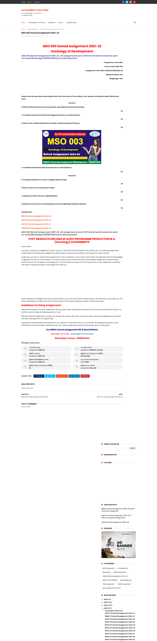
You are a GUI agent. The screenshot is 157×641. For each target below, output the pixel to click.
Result (61, 23)
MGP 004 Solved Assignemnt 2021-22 (120, 446)
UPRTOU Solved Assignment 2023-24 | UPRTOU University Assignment (116, 103)
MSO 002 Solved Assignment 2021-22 (36, 219)
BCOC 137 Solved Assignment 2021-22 (120, 293)
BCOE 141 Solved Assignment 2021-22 (120, 284)
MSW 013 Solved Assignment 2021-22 (120, 554)
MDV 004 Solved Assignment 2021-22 (120, 347)
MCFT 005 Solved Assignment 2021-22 (120, 458)
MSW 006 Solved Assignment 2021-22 (120, 537)
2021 (106, 194)
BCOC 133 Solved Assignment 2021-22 (120, 312)
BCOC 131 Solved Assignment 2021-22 (120, 318)
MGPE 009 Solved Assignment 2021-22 (120, 432)
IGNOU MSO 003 (33, 29)
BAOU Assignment (109, 154)
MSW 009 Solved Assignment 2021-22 (120, 560)
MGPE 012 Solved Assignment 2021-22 (120, 423)
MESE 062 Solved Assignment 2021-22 (120, 364)
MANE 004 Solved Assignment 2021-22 (119, 478)
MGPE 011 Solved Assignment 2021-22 (120, 426)
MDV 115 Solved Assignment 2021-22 (119, 326)
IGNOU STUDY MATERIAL (110, 166)
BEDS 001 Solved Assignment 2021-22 (36, 223)
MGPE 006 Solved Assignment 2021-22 (120, 440)
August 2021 (110, 593)
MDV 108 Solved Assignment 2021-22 (119, 341)
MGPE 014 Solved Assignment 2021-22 (120, 417)
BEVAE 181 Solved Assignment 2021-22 (120, 321)
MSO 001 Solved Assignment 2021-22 (36, 227)
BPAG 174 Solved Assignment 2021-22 (120, 223)
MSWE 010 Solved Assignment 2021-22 (120, 534)
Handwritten (71, 23)
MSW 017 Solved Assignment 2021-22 (120, 525)
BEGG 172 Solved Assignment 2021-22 (120, 234)
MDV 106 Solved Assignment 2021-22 (119, 353)
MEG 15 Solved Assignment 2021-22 (119, 578)
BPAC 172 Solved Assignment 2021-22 (120, 226)
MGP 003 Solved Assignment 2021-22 (120, 449)
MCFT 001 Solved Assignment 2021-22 (120, 471)
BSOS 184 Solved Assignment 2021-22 (120, 246)
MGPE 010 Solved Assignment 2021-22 (120, 429)
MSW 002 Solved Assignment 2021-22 (120, 569)
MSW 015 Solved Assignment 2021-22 (120, 549)
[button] (42, 359)
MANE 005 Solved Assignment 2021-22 (120, 474)
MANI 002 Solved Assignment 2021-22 (120, 499)
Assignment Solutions (36, 23)
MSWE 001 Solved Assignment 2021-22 (120, 522)
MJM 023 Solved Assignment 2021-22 (120, 402)
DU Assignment (123, 154)
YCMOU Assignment (124, 170)
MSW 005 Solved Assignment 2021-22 (120, 566)
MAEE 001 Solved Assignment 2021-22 (120, 373)
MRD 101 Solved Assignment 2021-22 (119, 324)
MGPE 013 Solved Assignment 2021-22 (120, 420)
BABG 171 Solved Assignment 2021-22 (120, 202)
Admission (52, 23)
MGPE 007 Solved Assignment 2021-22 (120, 437)
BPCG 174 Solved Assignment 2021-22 (120, 211)
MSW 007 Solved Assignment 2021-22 (120, 528)
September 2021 (112, 590)
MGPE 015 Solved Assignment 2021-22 (120, 414)
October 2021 (111, 587)
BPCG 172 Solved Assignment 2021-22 (120, 217)
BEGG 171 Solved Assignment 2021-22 (120, 240)
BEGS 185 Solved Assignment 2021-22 (120, 266)
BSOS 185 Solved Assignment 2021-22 (120, 243)
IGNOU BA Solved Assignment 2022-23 (115, 162)
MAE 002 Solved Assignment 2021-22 (119, 388)
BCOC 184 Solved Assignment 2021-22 (120, 287)
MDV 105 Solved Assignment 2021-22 (119, 344)
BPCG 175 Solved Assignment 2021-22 (120, 208)
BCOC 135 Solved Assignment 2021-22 (120, 303)
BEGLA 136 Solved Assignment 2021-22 (120, 309)
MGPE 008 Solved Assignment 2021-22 (120, 434)
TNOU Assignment (109, 170)
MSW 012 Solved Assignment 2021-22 (120, 557)
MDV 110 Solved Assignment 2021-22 (119, 338)
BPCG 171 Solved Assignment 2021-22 (120, 220)
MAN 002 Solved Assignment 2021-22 (120, 494)
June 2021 (109, 596)
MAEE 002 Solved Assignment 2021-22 (120, 367)
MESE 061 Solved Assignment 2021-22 (120, 370)
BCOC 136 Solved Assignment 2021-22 (120, 300)
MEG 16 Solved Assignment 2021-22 (119, 575)
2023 (106, 188)
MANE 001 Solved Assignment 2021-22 (120, 488)
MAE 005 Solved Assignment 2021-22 (119, 376)
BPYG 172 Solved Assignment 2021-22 (120, 199)
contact (37, 2)
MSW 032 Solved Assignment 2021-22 (120, 531)
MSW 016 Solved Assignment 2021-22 (120, 546)
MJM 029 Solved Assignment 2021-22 (120, 394)
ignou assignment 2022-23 (111, 174)
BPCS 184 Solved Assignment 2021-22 (120, 258)
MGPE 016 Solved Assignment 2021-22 (120, 411)
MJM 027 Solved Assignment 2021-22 (120, 397)
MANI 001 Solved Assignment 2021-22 (120, 502)
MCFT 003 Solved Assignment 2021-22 (120, 465)
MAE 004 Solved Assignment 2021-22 (120, 379)
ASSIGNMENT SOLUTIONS (35, 10)
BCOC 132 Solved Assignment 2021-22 (120, 315)
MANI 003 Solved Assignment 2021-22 (120, 491)
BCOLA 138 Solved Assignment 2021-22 (119, 297)
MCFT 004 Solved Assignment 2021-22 (119, 462)
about (29, 2)
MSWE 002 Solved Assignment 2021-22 (119, 518)
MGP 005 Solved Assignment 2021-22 (120, 443)
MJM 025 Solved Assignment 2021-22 (120, 399)
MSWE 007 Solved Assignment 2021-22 (119, 509)
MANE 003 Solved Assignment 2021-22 (120, 482)
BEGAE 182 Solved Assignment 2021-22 (120, 269)
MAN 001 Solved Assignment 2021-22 (119, 496)
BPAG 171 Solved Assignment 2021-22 (119, 228)
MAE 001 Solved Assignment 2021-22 (119, 391)
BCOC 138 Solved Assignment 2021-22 (120, 290)
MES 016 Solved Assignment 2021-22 (119, 382)
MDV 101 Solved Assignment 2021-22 (119, 362)
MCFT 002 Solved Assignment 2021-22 (120, 468)
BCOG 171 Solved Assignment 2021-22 (120, 278)
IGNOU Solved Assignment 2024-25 (115, 108)
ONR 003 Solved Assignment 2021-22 (36, 232)
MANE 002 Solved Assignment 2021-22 (120, 485)
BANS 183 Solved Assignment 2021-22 (120, 275)
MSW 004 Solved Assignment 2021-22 (120, 540)
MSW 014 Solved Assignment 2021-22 (120, 551)
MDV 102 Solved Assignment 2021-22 (119, 359)
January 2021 (111, 599)
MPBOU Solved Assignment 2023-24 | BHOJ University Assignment (118, 96)
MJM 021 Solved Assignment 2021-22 (119, 405)
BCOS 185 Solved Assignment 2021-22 (120, 281)
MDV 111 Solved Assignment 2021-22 (119, 335)
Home (23, 23)
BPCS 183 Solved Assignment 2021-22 (120, 261)
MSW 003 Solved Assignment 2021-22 (120, 543)
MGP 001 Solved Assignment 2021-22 (119, 455)
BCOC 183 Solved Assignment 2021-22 (120, 306)
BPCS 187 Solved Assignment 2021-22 (120, 249)
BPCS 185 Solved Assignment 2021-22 (120, 255)
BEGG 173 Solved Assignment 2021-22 (120, 237)
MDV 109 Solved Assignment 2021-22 (119, 350)
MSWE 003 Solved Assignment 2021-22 (119, 514)
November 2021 (111, 584)
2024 (106, 185)
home (23, 2)
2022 (106, 191)
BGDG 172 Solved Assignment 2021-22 (120, 231)
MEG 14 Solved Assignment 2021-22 (119, 581)
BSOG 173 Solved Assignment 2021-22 (120, 205)
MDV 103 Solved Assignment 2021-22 (119, 356)
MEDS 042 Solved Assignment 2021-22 (120, 329)
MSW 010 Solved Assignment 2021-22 (120, 505)
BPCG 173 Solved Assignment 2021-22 (120, 214)
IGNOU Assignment (120, 158)
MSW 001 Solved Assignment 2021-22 (120, 572)
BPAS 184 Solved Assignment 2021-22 (120, 263)
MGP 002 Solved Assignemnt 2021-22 (120, 452)
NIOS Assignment (126, 166)
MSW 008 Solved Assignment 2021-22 (120, 563)
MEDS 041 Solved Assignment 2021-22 (120, 332)
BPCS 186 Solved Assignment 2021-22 (120, 252)
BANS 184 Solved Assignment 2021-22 (120, 272)
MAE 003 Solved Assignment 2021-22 (119, 385)
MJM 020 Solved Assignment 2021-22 (120, 408)
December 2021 (111, 197)
